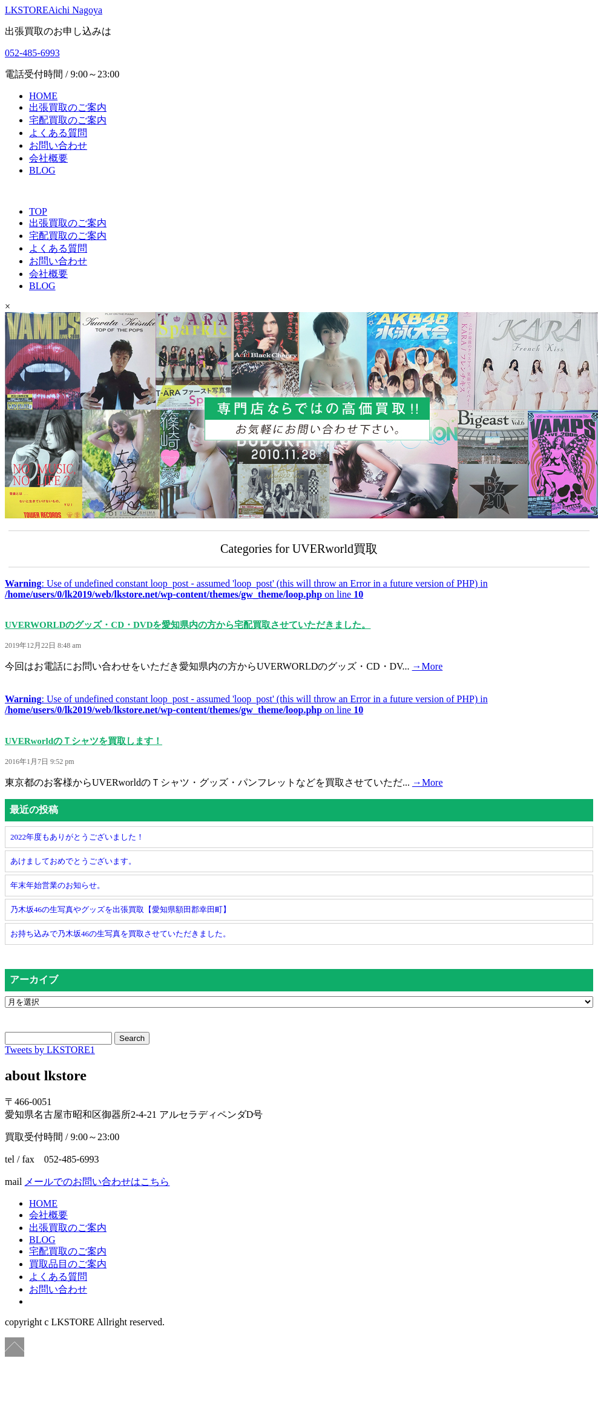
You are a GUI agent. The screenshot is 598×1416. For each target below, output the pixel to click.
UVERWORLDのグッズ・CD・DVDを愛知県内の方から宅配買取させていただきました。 (187, 625)
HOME (43, 96)
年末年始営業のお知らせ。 (57, 885)
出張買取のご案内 (68, 107)
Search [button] (132, 1038)
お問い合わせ (58, 145)
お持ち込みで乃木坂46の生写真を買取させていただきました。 (120, 933)
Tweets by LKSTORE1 (50, 1050)
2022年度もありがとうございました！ (77, 836)
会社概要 (48, 158)
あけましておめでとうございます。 (73, 861)
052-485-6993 (32, 53)
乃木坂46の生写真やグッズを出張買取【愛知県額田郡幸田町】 (120, 909)
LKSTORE (53, 10)
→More (427, 666)
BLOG (42, 170)
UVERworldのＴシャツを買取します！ (83, 741)
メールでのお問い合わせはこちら (96, 1181)
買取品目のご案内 (68, 1264)
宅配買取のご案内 (68, 120)
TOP (38, 211)
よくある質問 (58, 133)
